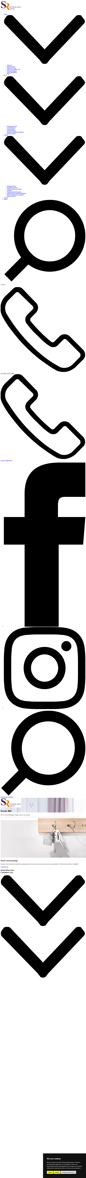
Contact (6, 197)
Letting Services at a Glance (14, 189)
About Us (9, 65)
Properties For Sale (12, 126)
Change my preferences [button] (68, 1172)
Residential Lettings (12, 187)
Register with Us (11, 133)
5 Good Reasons (11, 127)
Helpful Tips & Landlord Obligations (16, 193)
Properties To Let (11, 186)
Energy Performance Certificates (15, 132)
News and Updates (12, 71)
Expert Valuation (8, 797)
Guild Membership (12, 72)
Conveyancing (10, 129)
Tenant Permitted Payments (14, 192)
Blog (8, 73)
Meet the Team (11, 66)
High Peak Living (11, 68)
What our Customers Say (13, 69)
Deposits (9, 190)
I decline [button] (57, 1172)
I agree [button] (50, 1172)
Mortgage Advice (11, 130)
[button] (43, 901)
